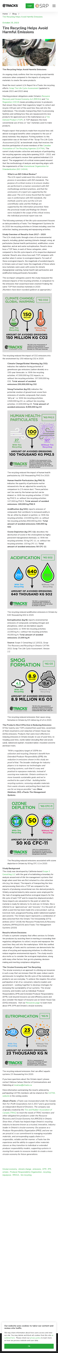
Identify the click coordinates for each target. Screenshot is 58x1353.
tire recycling (26, 1175)
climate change (25, 1169)
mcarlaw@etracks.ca (23, 1085)
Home (5, 13)
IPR (49, 1169)
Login (30, 6)
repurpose (7, 1175)
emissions (37, 1169)
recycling (47, 1172)
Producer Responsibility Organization (26, 1172)
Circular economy (9, 1169)
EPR (44, 1169)
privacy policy (35, 1338)
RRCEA (16, 1175)
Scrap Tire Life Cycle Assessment (24, 88)
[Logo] (10, 6)
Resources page (33, 1002)
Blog (14, 13)
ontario (5, 1172)
